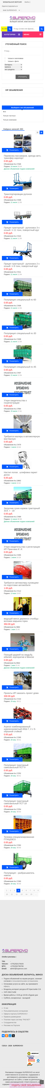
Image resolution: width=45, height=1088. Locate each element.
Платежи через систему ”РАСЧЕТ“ (17, 1020)
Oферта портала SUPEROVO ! (16, 1014)
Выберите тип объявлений (22, 108)
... (36, 894)
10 (7, 894)
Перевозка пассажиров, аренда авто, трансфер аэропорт (22, 157)
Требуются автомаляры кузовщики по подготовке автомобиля (21, 584)
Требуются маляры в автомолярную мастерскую (22, 437)
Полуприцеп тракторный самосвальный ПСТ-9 (16, 766)
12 (17, 894)
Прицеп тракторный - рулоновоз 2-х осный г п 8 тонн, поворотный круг (22, 265)
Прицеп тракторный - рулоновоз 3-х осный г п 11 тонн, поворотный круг (22, 229)
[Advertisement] (22, 922)
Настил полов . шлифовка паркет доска (20, 473)
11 (12, 894)
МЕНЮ (26, 34)
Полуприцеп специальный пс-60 (20, 300)
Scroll (42, 1082)
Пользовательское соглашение (16, 1011)
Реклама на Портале (12, 1025)
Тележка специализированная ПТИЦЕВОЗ (19, 838)
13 (22, 894)
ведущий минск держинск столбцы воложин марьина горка (21, 620)
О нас (6, 1008)
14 (26, 894)
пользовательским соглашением (25, 981)
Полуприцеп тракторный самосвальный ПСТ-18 (16, 802)
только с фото (11, 61)
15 (31, 894)
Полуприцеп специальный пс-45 (20, 367)
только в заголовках (13, 58)
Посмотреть (14, 150)
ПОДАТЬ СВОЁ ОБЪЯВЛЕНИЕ (26, 1085)
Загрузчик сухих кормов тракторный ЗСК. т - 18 (22, 509)
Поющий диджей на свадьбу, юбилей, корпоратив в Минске (19, 656)
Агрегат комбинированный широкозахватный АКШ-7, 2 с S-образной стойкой (20, 729)
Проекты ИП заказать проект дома (21, 693)
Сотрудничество (10, 1022)
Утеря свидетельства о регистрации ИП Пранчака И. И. (22, 548)
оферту (6, 986)
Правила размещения (12, 1017)
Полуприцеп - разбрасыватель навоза (19, 874)
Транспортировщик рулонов (18, 194)
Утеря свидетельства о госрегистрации (15, 401)
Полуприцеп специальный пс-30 (20, 333)
